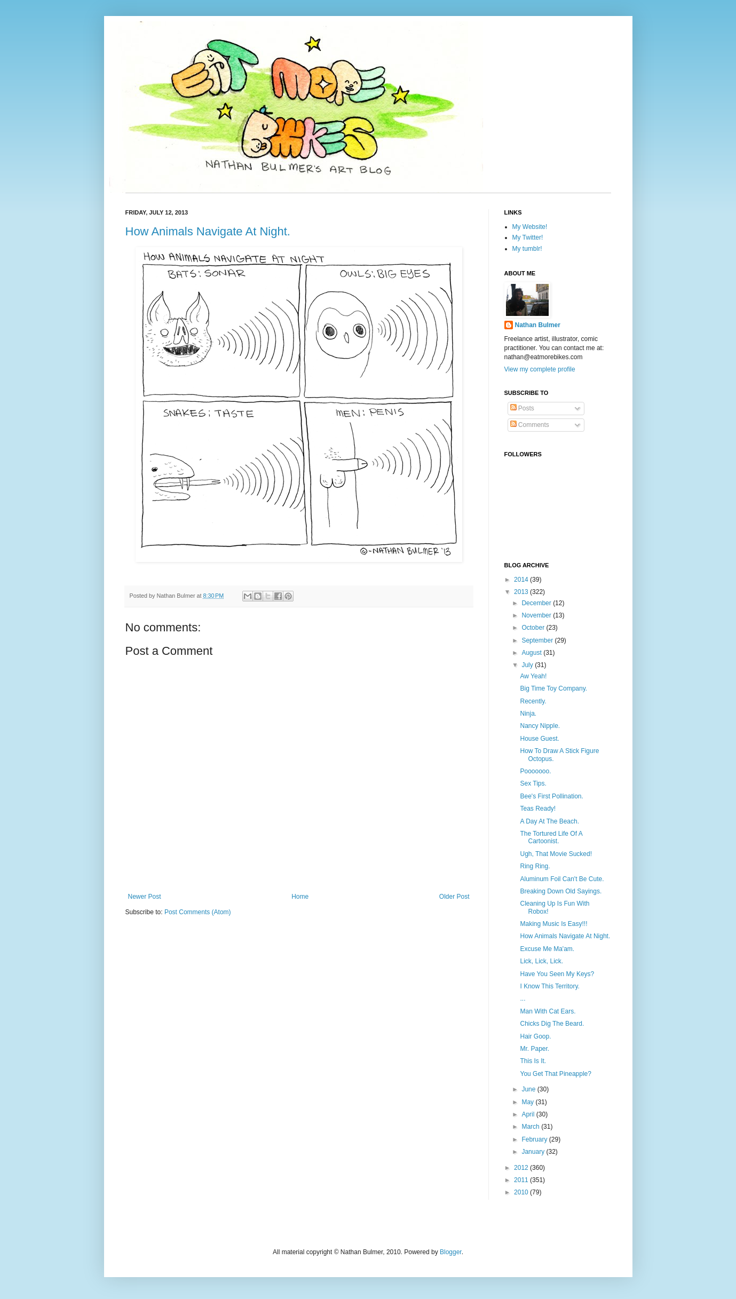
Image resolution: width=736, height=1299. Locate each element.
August (532, 652)
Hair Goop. (535, 1036)
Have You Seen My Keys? (557, 974)
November (537, 615)
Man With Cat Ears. (547, 1011)
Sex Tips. (533, 783)
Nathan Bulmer (537, 325)
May (528, 1102)
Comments (529, 425)
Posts (522, 408)
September (538, 640)
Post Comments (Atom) (197, 912)
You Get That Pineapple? (555, 1074)
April (528, 1114)
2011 (522, 1180)
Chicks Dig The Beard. (552, 1023)
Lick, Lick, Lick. (541, 961)
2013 (522, 592)
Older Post (454, 896)
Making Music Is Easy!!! (553, 924)
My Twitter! (527, 237)
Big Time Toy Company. (553, 688)
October (533, 627)
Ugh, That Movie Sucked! (556, 854)
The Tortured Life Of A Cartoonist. (551, 837)
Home (299, 896)
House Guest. (539, 738)
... (522, 998)
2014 (522, 579)
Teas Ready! (538, 808)
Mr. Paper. (534, 1048)
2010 (522, 1192)
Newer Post (144, 896)
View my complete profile (539, 369)
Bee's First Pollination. (551, 796)
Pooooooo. (535, 771)
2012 (522, 1167)
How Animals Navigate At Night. (207, 231)
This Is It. (533, 1061)
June (529, 1089)
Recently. (533, 701)
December (537, 603)
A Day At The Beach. (549, 821)
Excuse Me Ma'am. (547, 949)
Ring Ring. (535, 866)
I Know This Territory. (549, 986)
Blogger (451, 1252)
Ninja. (528, 713)
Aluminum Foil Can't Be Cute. (562, 879)
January (533, 1151)
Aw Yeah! (533, 676)
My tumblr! (527, 248)
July (528, 665)
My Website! (530, 227)
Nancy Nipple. (540, 726)
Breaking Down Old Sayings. (561, 891)
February (535, 1139)
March (531, 1126)
